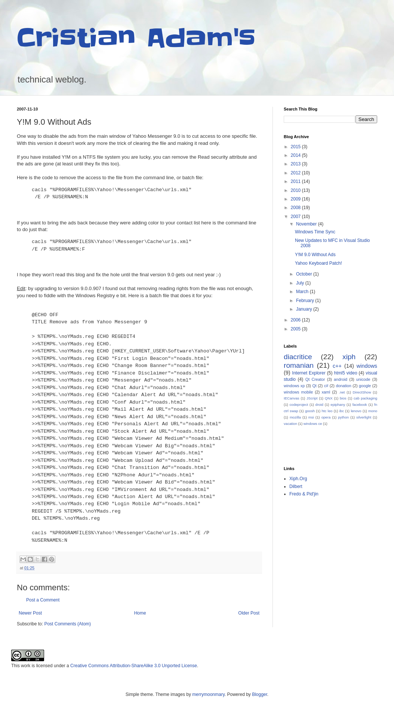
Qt (314, 385)
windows (367, 366)
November (307, 224)
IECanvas (291, 398)
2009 (296, 199)
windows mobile (298, 392)
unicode (363, 379)
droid (319, 404)
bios (343, 398)
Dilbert (295, 486)
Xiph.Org (298, 478)
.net (342, 392)
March (303, 291)
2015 (296, 146)
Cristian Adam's (136, 38)
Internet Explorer (308, 373)
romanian (299, 365)
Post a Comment (42, 600)
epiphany (337, 404)
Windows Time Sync (315, 231)
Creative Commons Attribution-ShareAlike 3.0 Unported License (133, 665)
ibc (341, 411)
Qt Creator (315, 379)
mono (372, 411)
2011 (296, 181)
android (340, 379)
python (343, 417)
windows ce (313, 424)
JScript (312, 398)
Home (140, 613)
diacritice (298, 357)
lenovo (356, 411)
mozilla (295, 417)
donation (343, 385)
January (304, 309)
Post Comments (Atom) (67, 623)
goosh (310, 411)
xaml (325, 392)
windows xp (294, 385)
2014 (296, 155)
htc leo (326, 411)
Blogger (259, 694)
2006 (296, 320)
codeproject (299, 404)
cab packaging (365, 398)
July (300, 283)
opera (326, 417)
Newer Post (30, 613)
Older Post (248, 613)
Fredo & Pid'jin (303, 494)
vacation (290, 424)
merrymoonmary (208, 694)
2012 (296, 172)
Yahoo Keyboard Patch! (318, 263)
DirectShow (362, 392)
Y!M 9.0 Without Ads (315, 254)
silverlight (363, 417)
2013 (296, 164)
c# (326, 385)
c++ (337, 366)
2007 (296, 216)
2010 (296, 190)
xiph (348, 357)
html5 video (345, 373)
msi (311, 417)
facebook (360, 404)
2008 (296, 207)
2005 (296, 329)
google (365, 385)
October (304, 274)
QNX (329, 398)
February (305, 300)
